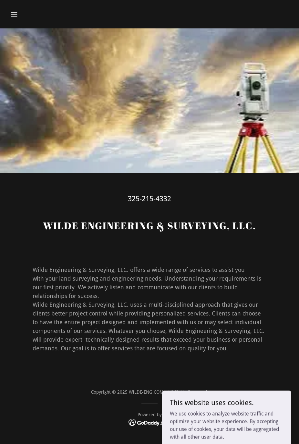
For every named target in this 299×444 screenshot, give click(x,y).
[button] (29, 14)
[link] (150, 422)
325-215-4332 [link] (149, 199)
